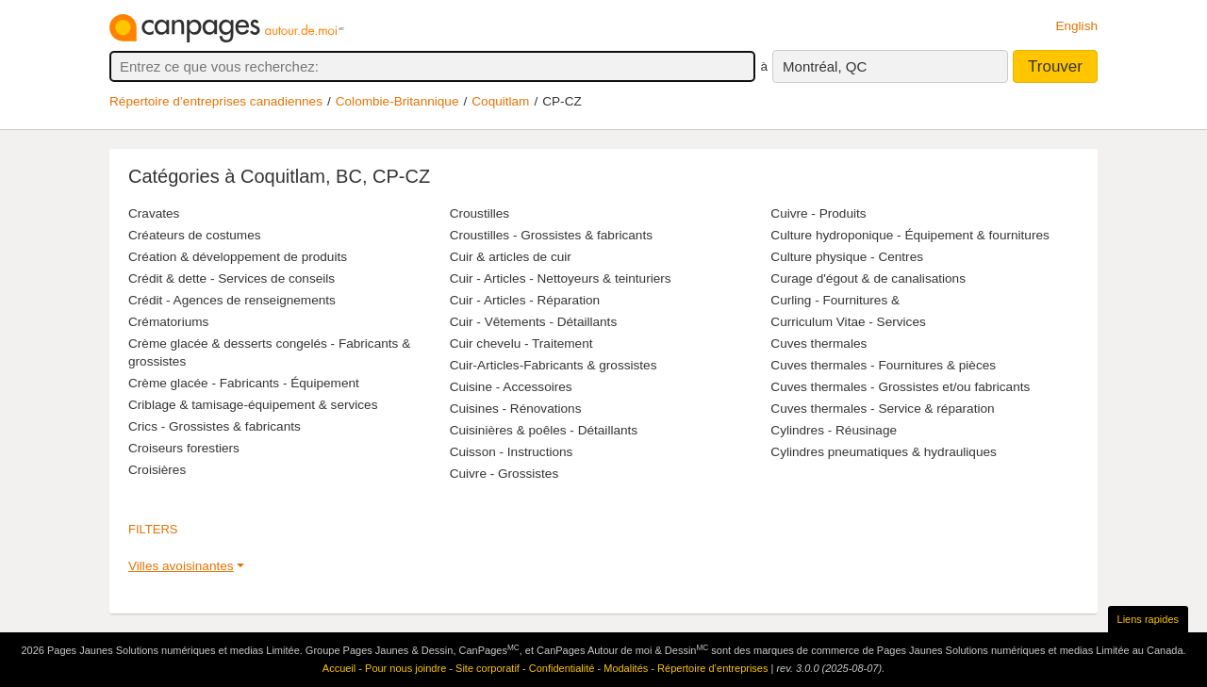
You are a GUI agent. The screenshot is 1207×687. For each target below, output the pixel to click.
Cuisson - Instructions (511, 452)
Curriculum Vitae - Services (847, 322)
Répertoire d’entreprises (712, 668)
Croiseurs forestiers (184, 448)
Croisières (157, 470)
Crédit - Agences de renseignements (232, 300)
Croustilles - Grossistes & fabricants (551, 235)
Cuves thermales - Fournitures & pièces (883, 365)
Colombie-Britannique (397, 101)
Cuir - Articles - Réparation (525, 300)
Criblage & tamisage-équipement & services (252, 405)
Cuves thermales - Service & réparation (882, 408)
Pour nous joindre (405, 668)
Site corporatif (487, 668)
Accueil (338, 668)
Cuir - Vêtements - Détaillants (534, 322)
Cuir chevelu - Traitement (521, 343)
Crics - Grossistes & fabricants (214, 426)
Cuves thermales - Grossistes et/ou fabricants (900, 387)
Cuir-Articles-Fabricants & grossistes (553, 365)
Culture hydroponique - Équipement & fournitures (909, 235)
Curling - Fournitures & (835, 300)
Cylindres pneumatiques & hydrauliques (883, 452)
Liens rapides (1148, 619)
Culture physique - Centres (846, 257)
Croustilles (479, 213)
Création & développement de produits (237, 257)
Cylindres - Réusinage (833, 430)
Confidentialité (562, 668)
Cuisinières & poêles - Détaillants (543, 430)
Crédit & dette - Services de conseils (231, 278)
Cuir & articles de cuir (510, 257)
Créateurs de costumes (194, 235)
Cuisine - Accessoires (511, 387)
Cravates (153, 213)
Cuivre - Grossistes (504, 473)
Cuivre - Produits (818, 213)
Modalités (626, 668)
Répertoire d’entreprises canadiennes (215, 101)
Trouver (1055, 66)
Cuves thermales (818, 343)
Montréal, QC (825, 66)
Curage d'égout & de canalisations (868, 278)
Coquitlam (500, 101)
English (1076, 26)
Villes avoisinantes (181, 566)
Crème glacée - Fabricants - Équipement (243, 383)
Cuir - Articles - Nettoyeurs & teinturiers (560, 278)
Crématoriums (168, 322)
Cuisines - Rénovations (516, 408)
